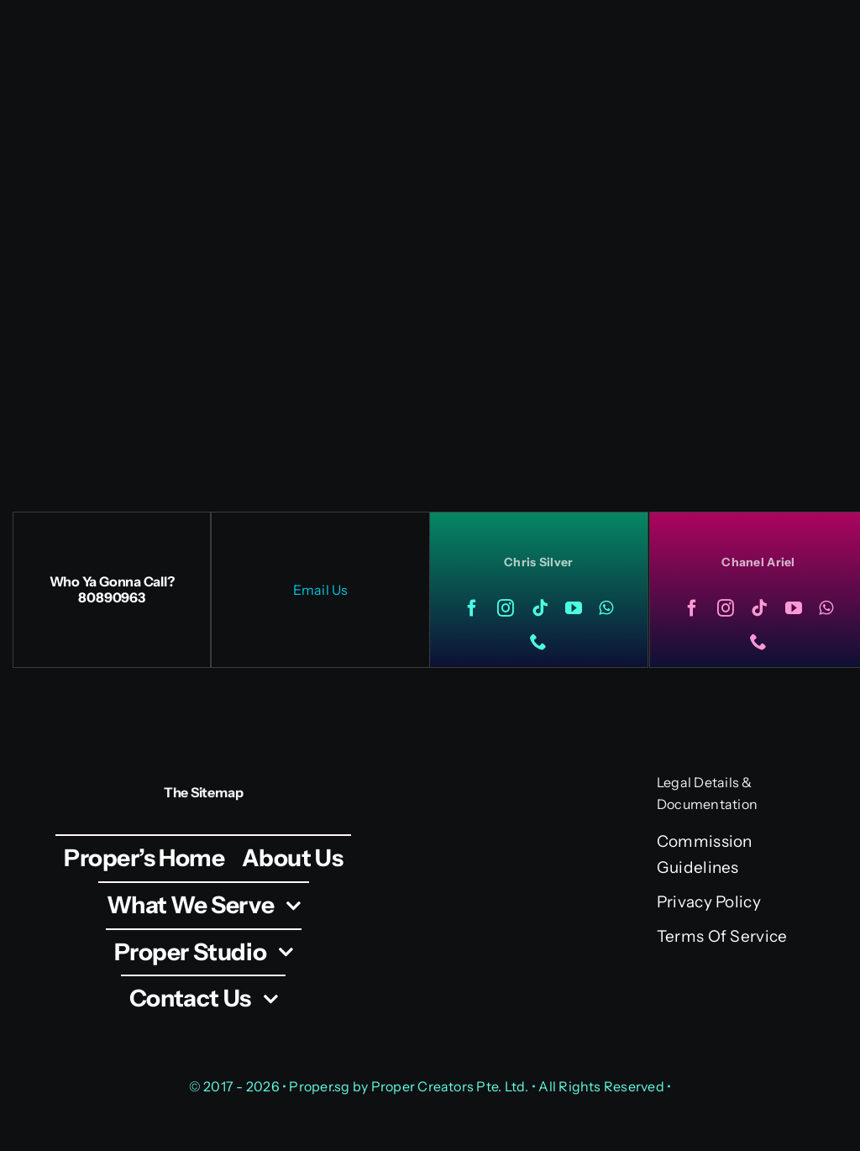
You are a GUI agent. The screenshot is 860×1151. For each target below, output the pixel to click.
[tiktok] (540, 608)
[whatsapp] (606, 608)
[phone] (538, 641)
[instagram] (505, 608)
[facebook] (472, 608)
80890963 (111, 597)
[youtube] (573, 608)
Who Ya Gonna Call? (112, 581)
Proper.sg (320, 1086)
